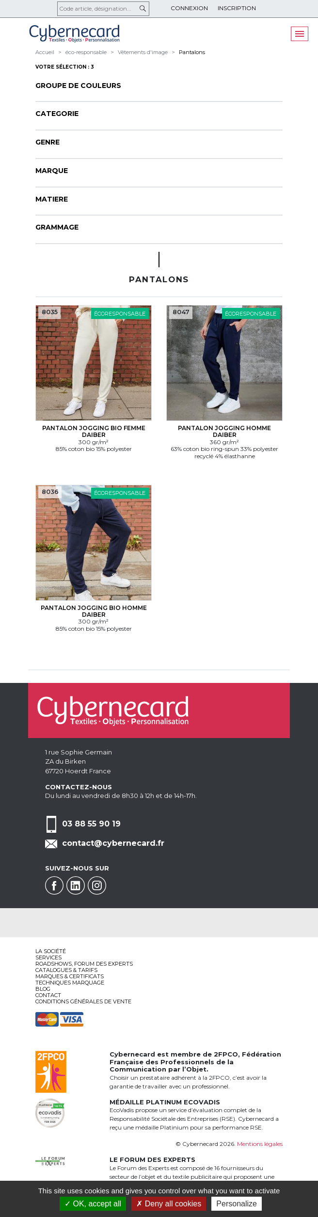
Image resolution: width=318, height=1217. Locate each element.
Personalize (236, 1204)
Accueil (44, 52)
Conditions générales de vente (83, 1001)
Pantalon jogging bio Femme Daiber (93, 431)
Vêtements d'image (143, 52)
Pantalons (192, 52)
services (48, 957)
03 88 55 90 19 (91, 823)
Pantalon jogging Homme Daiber (224, 431)
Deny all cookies (168, 1204)
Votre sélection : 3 (64, 67)
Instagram (97, 885)
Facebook (54, 885)
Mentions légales (260, 1143)
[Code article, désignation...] (103, 8)
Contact (48, 995)
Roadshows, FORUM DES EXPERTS (84, 963)
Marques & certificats (69, 976)
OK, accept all (92, 1204)
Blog (42, 988)
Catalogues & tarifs (66, 970)
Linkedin (75, 885)
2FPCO (226, 1054)
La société (50, 951)
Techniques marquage (69, 982)
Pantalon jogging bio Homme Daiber (94, 611)
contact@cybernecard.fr (113, 843)
